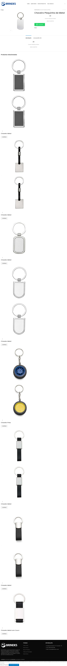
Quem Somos (25, 653)
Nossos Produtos (26, 649)
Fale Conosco (25, 647)
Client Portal (25, 645)
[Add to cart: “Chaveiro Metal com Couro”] (4, 633)
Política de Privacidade (27, 651)
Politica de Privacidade (4, 664)
